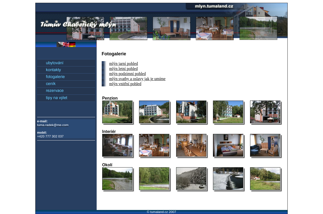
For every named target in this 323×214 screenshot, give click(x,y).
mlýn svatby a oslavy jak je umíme (137, 79)
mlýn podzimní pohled (127, 74)
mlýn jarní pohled (123, 63)
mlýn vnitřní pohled (125, 84)
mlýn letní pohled (123, 68)
